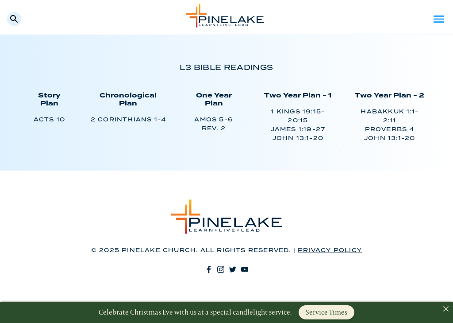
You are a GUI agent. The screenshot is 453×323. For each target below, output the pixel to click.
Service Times (326, 312)
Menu (439, 19)
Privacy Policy (330, 250)
